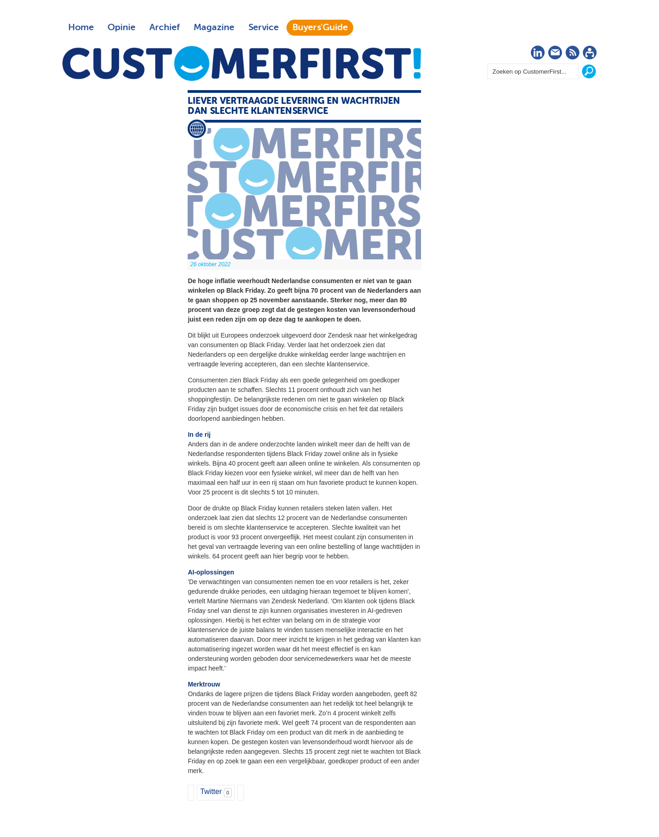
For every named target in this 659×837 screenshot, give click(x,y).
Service (263, 27)
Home (81, 27)
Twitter (210, 791)
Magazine (214, 27)
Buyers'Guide (320, 27)
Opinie (121, 27)
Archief (164, 27)
